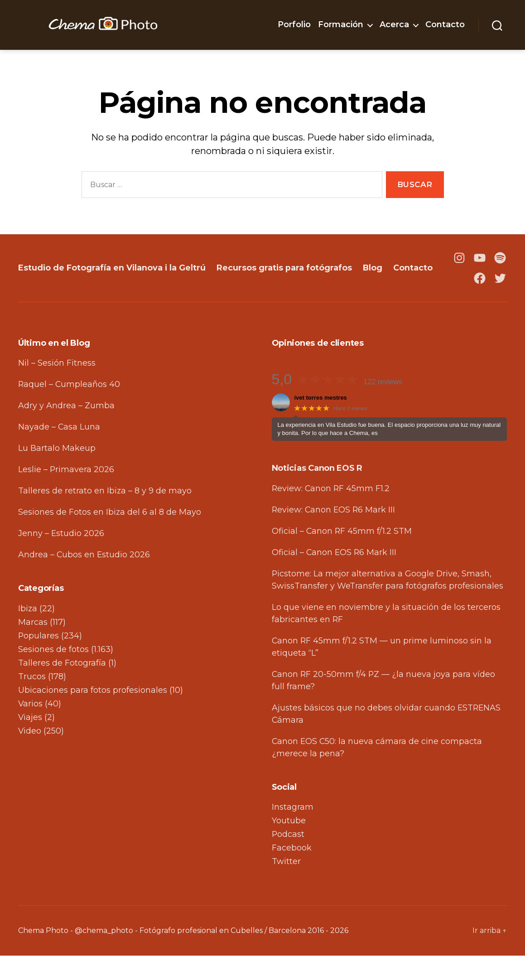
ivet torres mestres (320, 418)
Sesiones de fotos (53, 670)
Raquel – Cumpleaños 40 (69, 405)
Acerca (394, 24)
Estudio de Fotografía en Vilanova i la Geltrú (112, 278)
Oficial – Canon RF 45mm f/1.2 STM (342, 551)
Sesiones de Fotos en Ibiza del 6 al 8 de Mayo (110, 532)
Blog (375, 278)
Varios (30, 724)
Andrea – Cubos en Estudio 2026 (84, 575)
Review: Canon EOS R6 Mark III (334, 530)
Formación (340, 24)
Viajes (30, 738)
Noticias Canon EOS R (317, 488)
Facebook (292, 868)
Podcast (288, 855)
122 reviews (383, 402)
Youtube (289, 841)
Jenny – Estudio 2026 (61, 554)
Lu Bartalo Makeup (57, 469)
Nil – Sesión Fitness (57, 383)
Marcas (33, 642)
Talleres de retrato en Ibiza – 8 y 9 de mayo (105, 511)
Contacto (445, 24)
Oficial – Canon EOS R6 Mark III (335, 573)
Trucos (32, 697)
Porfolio (294, 24)
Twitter (286, 882)
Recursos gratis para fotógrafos (286, 278)
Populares (38, 656)
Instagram (292, 827)
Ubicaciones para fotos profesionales (92, 710)
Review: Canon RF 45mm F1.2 (331, 509)
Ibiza (28, 629)
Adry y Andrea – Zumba (66, 426)
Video (30, 751)
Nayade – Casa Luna (59, 447)
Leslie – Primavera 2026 (66, 490)
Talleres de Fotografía (62, 683)
